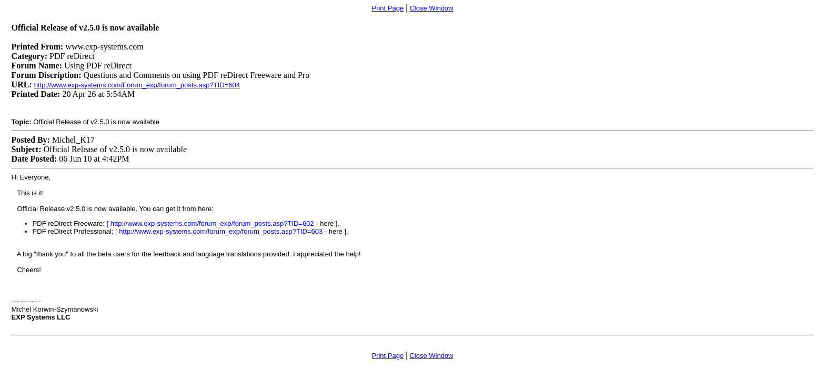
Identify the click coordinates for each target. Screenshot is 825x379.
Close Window (431, 8)
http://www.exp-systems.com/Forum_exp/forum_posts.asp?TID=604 (137, 85)
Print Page (387, 8)
